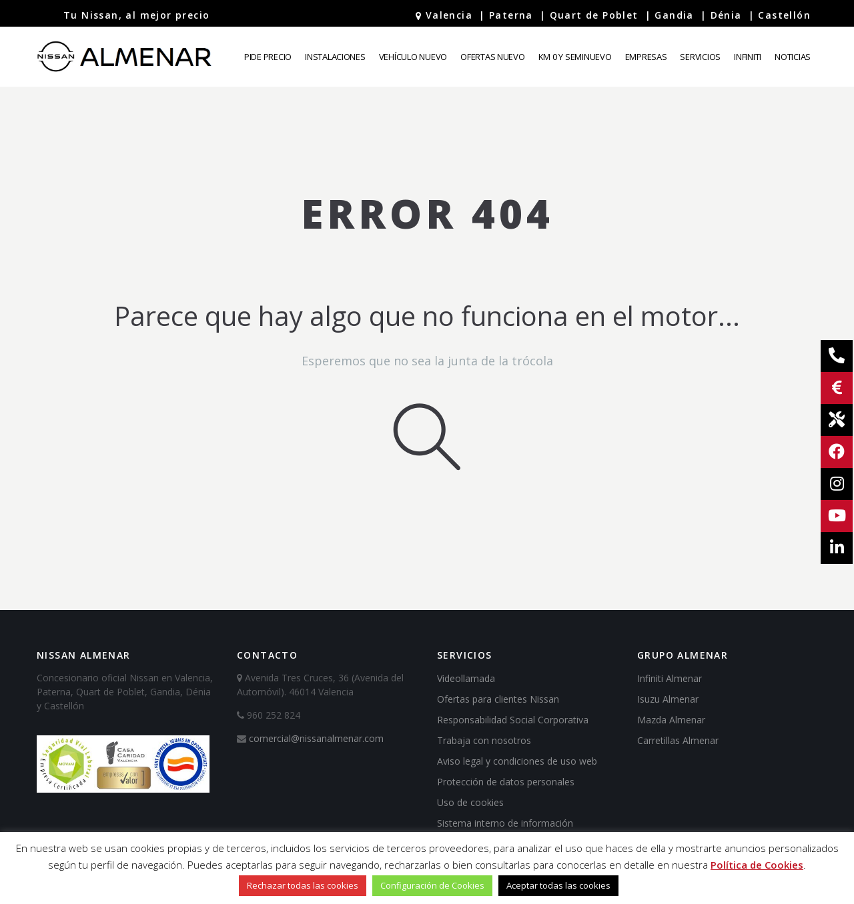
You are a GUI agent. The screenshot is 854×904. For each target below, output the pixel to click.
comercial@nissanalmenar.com (316, 738)
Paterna (511, 15)
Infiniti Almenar (669, 678)
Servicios (700, 57)
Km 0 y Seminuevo (575, 57)
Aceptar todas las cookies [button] (558, 885)
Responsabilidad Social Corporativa (512, 719)
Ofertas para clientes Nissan (498, 699)
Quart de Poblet (594, 15)
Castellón (784, 15)
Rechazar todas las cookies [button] (302, 885)
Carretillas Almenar (678, 740)
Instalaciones (335, 57)
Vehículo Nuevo (413, 57)
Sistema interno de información (505, 823)
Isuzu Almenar (668, 699)
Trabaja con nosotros (484, 740)
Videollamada (466, 678)
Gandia (674, 15)
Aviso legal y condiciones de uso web (517, 761)
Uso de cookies (470, 802)
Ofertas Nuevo (492, 57)
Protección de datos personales (505, 781)
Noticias (793, 57)
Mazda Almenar (671, 719)
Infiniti (747, 57)
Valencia (449, 15)
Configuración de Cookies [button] (432, 885)
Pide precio (268, 57)
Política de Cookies (757, 864)
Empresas (646, 57)
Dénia (726, 15)
